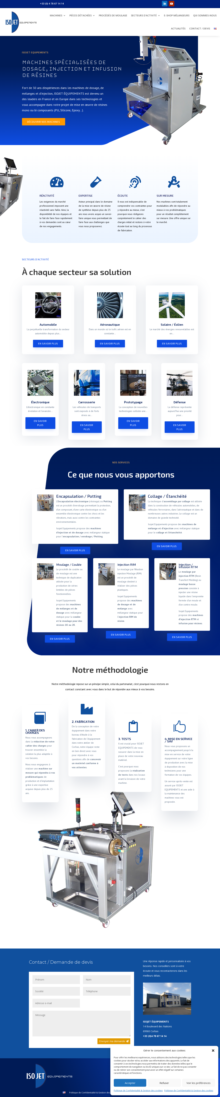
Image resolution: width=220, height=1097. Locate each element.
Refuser (164, 1083)
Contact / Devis (199, 28)
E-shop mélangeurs (176, 15)
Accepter (130, 1083)
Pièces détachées (80, 15)
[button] (213, 1050)
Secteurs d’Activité (144, 15)
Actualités (178, 28)
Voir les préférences (198, 1083)
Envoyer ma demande (112, 1041)
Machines (56, 15)
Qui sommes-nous (205, 15)
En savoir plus (48, 343)
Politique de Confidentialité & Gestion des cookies (138, 1090)
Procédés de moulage (113, 15)
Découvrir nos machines (43, 121)
